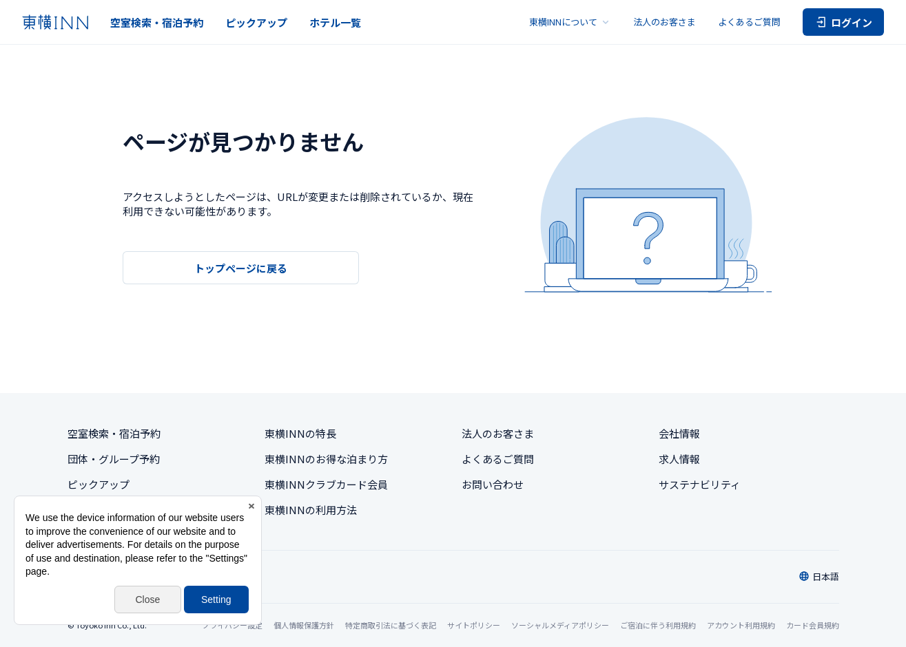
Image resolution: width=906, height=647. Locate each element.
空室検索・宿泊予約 (156, 22)
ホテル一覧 (335, 22)
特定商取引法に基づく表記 (390, 624)
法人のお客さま (664, 21)
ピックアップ (256, 22)
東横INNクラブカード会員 (326, 484)
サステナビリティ (700, 484)
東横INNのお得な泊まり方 (326, 459)
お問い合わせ (493, 484)
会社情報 (679, 433)
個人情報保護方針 (304, 624)
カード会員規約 (812, 624)
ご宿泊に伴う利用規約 (658, 624)
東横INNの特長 (300, 433)
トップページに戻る (240, 268)
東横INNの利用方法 (311, 509)
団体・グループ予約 (114, 459)
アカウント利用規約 (741, 624)
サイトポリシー (473, 624)
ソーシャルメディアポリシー (560, 624)
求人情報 (679, 459)
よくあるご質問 (749, 21)
